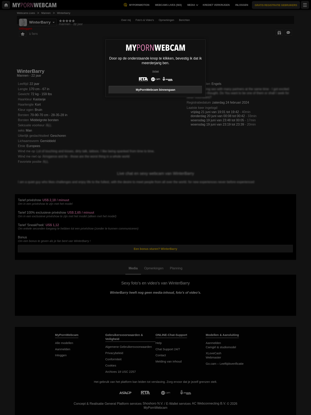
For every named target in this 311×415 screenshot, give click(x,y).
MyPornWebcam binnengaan (155, 89)
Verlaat (155, 71)
